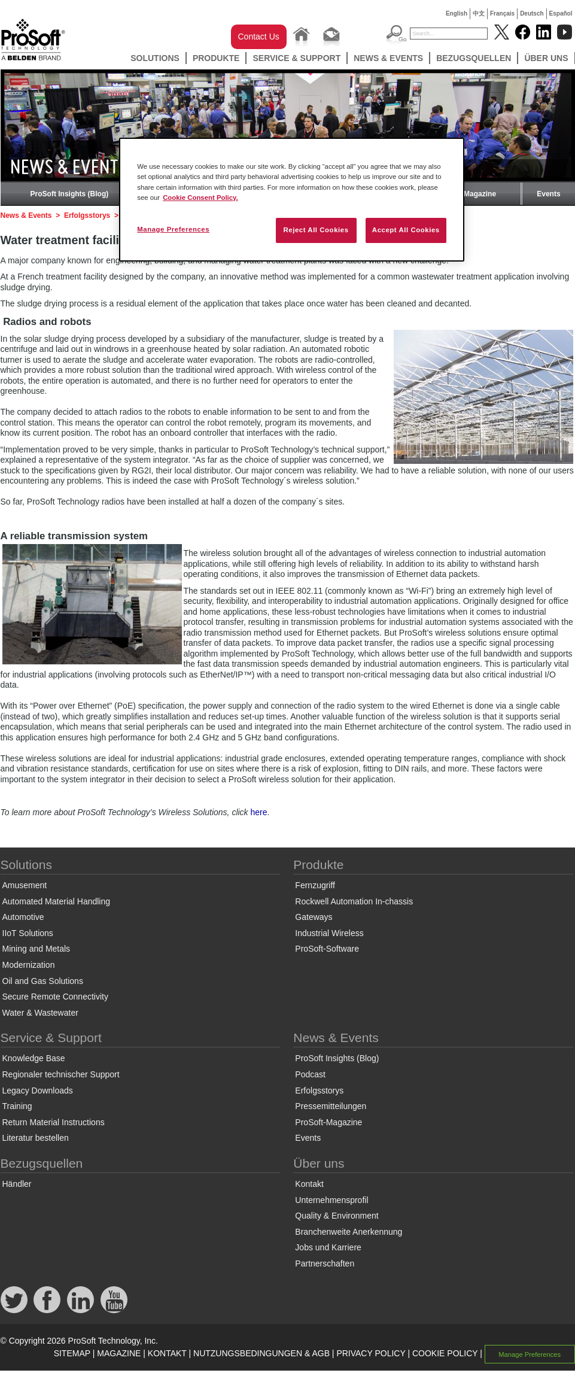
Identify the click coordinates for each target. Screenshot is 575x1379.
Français (502, 13)
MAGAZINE (119, 1353)
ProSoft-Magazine (466, 194)
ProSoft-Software (327, 948)
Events (548, 194)
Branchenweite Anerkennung (348, 1232)
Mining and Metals (36, 948)
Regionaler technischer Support (61, 1074)
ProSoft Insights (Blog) (70, 194)
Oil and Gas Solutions (42, 981)
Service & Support (296, 58)
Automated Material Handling (56, 901)
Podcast (310, 1074)
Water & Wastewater (40, 1012)
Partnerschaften (324, 1263)
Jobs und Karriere (328, 1247)
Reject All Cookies (315, 229)
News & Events (388, 58)
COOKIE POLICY (444, 1353)
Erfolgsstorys (87, 215)
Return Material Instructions (53, 1122)
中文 (479, 13)
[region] (291, 199)
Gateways (313, 917)
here (259, 812)
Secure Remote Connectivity (55, 996)
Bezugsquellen (473, 58)
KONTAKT (167, 1353)
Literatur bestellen (35, 1138)
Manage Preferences (529, 1353)
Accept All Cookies (406, 229)
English (456, 13)
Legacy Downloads (37, 1090)
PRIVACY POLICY (370, 1353)
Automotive (23, 917)
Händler (17, 1184)
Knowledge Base (33, 1058)
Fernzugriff (315, 885)
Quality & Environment (336, 1215)
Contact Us (258, 36)
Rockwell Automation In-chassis (354, 901)
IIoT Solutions (27, 933)
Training (17, 1106)
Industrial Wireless (329, 933)
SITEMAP (72, 1353)
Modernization (28, 965)
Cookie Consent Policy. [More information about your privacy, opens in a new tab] (200, 197)
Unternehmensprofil (331, 1200)
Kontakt (309, 1184)
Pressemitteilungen (330, 1106)
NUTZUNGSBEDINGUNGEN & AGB (261, 1353)
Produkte (216, 58)
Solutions (155, 58)
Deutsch (531, 13)
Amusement (24, 885)
